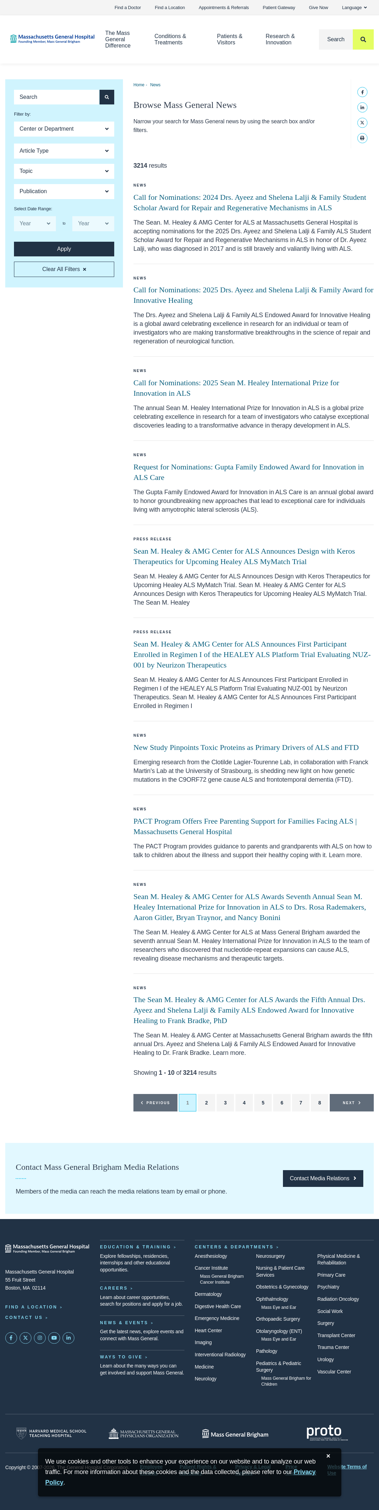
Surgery (326, 1323)
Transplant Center (336, 1335)
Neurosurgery (270, 1256)
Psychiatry (329, 1287)
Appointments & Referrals (224, 7)
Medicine (204, 1367)
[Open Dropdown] (64, 129)
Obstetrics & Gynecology (282, 1287)
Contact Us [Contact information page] (24, 1317)
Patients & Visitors (229, 39)
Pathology (266, 1351)
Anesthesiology (211, 1256)
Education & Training (135, 1247)
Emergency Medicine (217, 1318)
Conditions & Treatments (170, 39)
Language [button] (354, 7)
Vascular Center (334, 1371)
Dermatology (208, 1294)
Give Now (318, 7)
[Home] (47, 39)
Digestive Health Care (218, 1306)
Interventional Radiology (220, 1354)
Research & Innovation (280, 39)
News (155, 84)
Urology (326, 1359)
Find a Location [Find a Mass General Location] (31, 1307)
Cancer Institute (211, 1268)
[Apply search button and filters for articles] (107, 97)
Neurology (206, 1378)
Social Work (330, 1311)
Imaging (203, 1342)
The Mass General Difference (118, 39)
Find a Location (170, 7)
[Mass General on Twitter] (25, 1338)
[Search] (346, 39)
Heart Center (208, 1330)
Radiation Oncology (338, 1299)
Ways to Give (121, 1357)
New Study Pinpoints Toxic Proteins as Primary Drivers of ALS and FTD (246, 747)
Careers (114, 1288)
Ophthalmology (272, 1299)
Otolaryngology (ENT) (279, 1331)
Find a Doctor (128, 7)
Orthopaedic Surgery (278, 1319)
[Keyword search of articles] (56, 97)
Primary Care (331, 1275)
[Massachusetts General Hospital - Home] (47, 1248)
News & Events (124, 1322)
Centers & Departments (234, 1247)
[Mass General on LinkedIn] (68, 1338)
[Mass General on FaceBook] (11, 1338)
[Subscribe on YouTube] (54, 1338)
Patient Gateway (279, 7)
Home (138, 84)
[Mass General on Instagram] (40, 1338)
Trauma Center (333, 1347)
